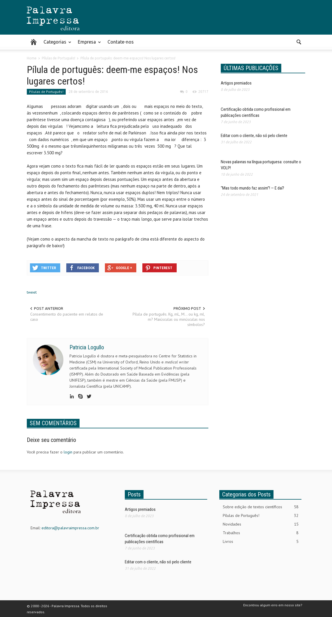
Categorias (55, 44)
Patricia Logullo (86, 347)
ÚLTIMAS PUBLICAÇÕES (251, 68)
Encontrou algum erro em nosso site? (272, 605)
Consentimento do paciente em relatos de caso (66, 317)
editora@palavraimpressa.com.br (70, 527)
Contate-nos (120, 41)
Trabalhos (261, 533)
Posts (134, 494)
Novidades (261, 524)
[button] (299, 41)
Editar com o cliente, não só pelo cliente (254, 135)
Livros (261, 542)
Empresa (88, 44)
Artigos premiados (236, 83)
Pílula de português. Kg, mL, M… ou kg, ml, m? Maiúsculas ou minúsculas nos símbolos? (169, 319)
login (68, 452)
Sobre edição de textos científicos (261, 507)
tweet (32, 292)
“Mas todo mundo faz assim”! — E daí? (252, 188)
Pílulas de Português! (46, 91)
